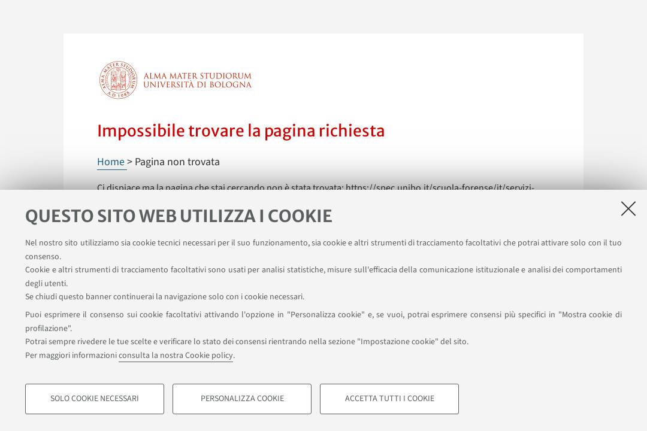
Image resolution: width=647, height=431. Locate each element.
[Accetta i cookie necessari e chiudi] (628, 208)
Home (112, 161)
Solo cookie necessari (94, 399)
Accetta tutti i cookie (389, 399)
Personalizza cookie (242, 399)
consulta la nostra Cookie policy (176, 356)
